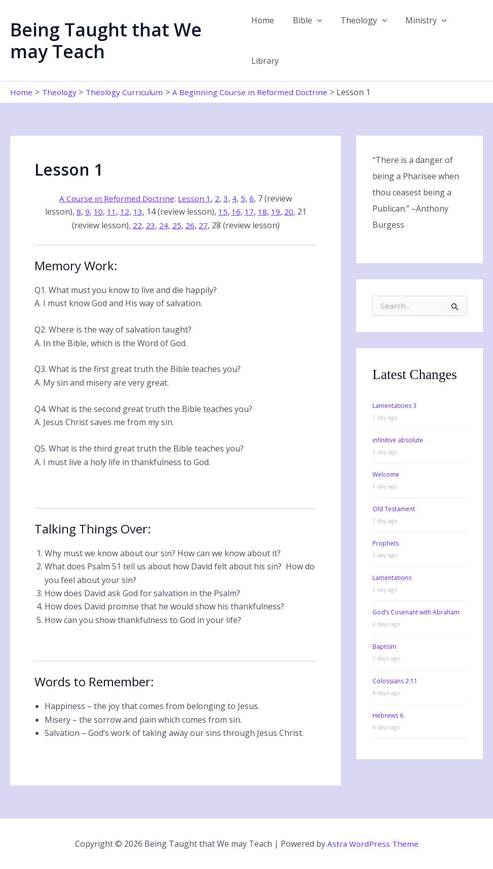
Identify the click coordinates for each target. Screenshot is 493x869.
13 (137, 211)
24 (163, 225)
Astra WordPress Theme (373, 843)
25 (176, 225)
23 (150, 225)
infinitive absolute (397, 440)
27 (203, 225)
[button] (315, 20)
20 (288, 211)
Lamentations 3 (394, 405)
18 (262, 211)
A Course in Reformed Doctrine (116, 198)
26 (190, 225)
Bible (305, 20)
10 (98, 211)
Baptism (384, 646)
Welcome (385, 474)
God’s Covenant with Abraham (416, 612)
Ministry (419, 20)
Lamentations (391, 577)
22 (137, 225)
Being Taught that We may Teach (106, 40)
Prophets (385, 543)
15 (222, 211)
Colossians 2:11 (395, 681)
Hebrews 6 (387, 715)
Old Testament (393, 509)
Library (265, 60)
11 (111, 211)
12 (124, 211)
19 (275, 211)
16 (236, 211)
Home (262, 20)
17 (249, 211)
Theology (359, 20)
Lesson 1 (196, 198)
